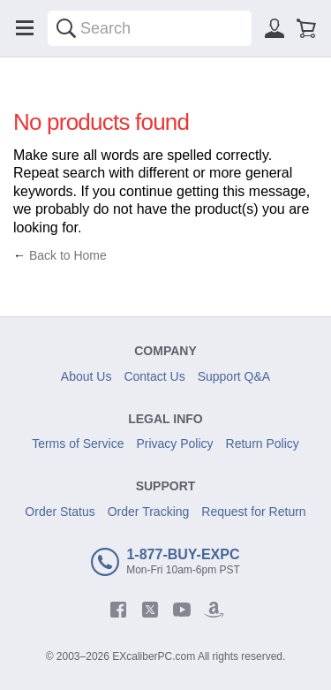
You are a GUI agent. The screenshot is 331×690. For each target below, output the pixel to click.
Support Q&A (234, 376)
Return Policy (262, 443)
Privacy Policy (174, 443)
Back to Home (68, 255)
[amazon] (213, 609)
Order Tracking (149, 511)
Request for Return (253, 511)
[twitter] (150, 609)
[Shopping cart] (306, 28)
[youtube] (182, 609)
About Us (86, 376)
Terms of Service (78, 443)
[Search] (66, 28)
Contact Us (154, 376)
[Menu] (25, 28)
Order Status (59, 511)
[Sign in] (274, 28)
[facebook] (118, 609)
